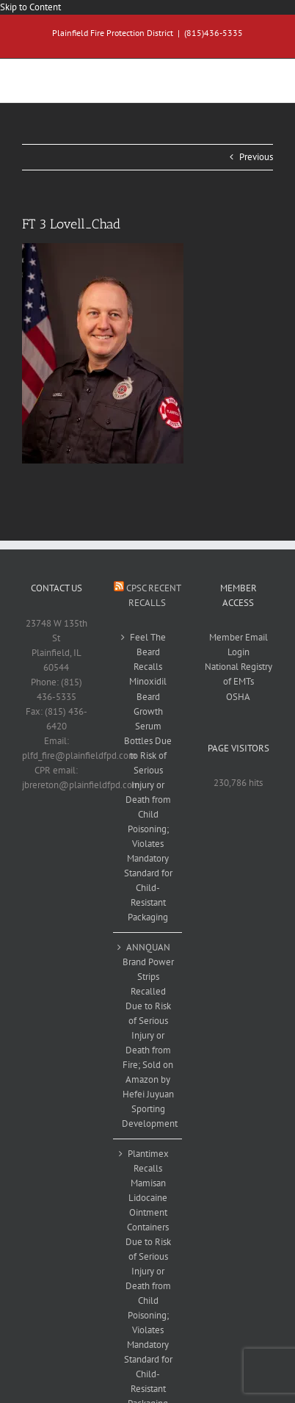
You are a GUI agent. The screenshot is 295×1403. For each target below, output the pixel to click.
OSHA (238, 696)
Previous (256, 157)
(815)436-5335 (213, 32)
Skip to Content (30, 7)
